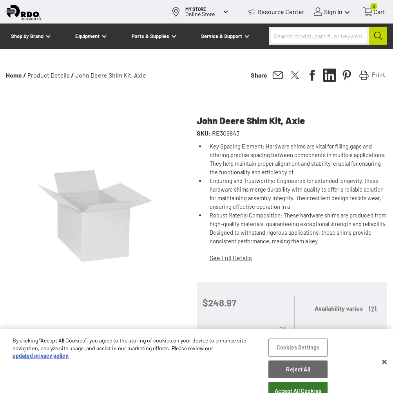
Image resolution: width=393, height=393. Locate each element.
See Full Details (231, 257)
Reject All (298, 372)
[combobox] (328, 36)
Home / (16, 75)
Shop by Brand (27, 36)
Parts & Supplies (150, 36)
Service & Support (221, 36)
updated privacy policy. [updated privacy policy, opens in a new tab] (41, 359)
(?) (373, 308)
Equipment (87, 36)
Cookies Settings (298, 350)
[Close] (384, 365)
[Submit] (378, 36)
